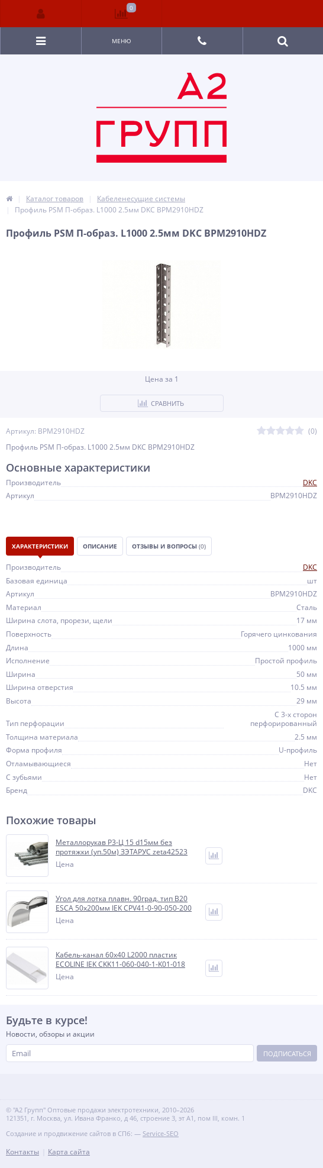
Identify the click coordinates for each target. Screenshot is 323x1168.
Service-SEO (161, 1133)
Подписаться (287, 1053)
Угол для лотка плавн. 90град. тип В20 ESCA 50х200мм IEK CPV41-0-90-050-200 (124, 903)
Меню (121, 41)
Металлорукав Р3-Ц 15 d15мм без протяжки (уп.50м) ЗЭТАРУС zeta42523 (122, 847)
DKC (310, 482)
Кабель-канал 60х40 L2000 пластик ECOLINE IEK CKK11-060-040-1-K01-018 (120, 959)
